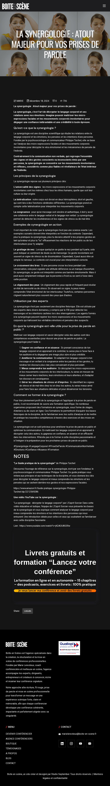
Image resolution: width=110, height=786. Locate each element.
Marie (19, 101)
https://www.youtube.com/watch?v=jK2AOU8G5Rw (44, 525)
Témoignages (13, 748)
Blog (8, 758)
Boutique (11, 743)
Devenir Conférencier (19, 733)
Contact (11, 763)
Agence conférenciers (19, 738)
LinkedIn (27, 611)
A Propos (11, 753)
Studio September (60, 774)
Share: (17, 611)
